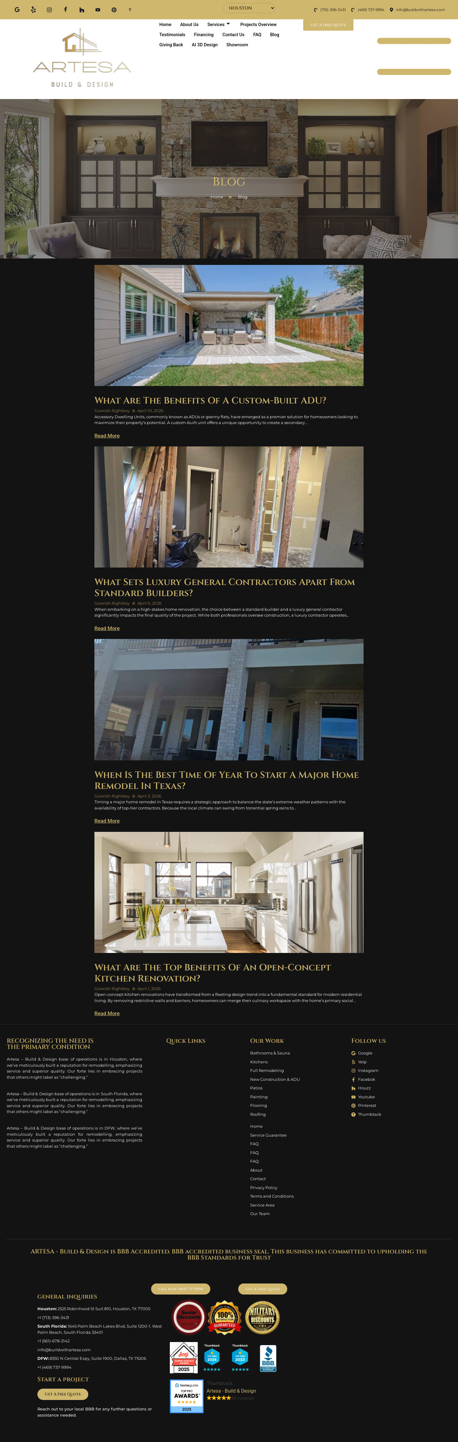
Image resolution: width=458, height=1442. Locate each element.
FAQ (260, 34)
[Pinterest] (113, 9)
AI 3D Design (206, 45)
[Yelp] (33, 9)
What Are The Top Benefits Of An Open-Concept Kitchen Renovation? (212, 973)
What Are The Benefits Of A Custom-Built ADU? (210, 401)
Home (165, 24)
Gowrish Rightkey (112, 410)
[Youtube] (97, 9)
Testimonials (172, 34)
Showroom (240, 45)
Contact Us (235, 34)
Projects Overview (261, 24)
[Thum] (128, 9)
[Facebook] (65, 9)
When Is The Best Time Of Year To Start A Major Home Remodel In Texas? (226, 780)
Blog (278, 34)
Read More (107, 436)
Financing (205, 34)
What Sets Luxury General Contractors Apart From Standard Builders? (224, 587)
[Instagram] (49, 9)
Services (220, 24)
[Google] (17, 9)
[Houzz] (81, 9)
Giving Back (171, 45)
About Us (190, 24)
